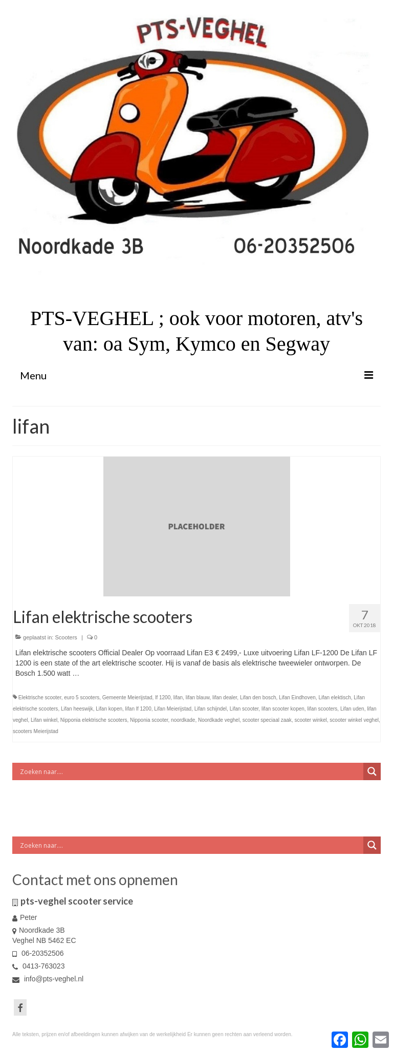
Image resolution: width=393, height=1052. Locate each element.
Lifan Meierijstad (172, 709)
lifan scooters (322, 709)
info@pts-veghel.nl (47, 979)
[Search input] (190, 771)
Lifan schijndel (210, 709)
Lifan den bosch (258, 697)
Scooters (66, 637)
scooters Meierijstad (35, 731)
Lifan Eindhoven (297, 697)
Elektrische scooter (39, 697)
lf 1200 (162, 697)
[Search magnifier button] (372, 771)
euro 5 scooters (81, 697)
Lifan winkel (44, 720)
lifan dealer (224, 697)
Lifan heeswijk (77, 709)
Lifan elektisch (334, 697)
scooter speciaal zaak (267, 720)
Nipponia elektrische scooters (93, 720)
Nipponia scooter (149, 720)
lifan (178, 697)
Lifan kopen (109, 709)
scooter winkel (310, 720)
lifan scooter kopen (282, 709)
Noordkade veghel (218, 720)
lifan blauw (198, 697)
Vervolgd (95, 673)
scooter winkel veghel (354, 720)
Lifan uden (352, 709)
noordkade (183, 720)
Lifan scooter (244, 709)
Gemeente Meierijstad (127, 697)
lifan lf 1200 (138, 709)
